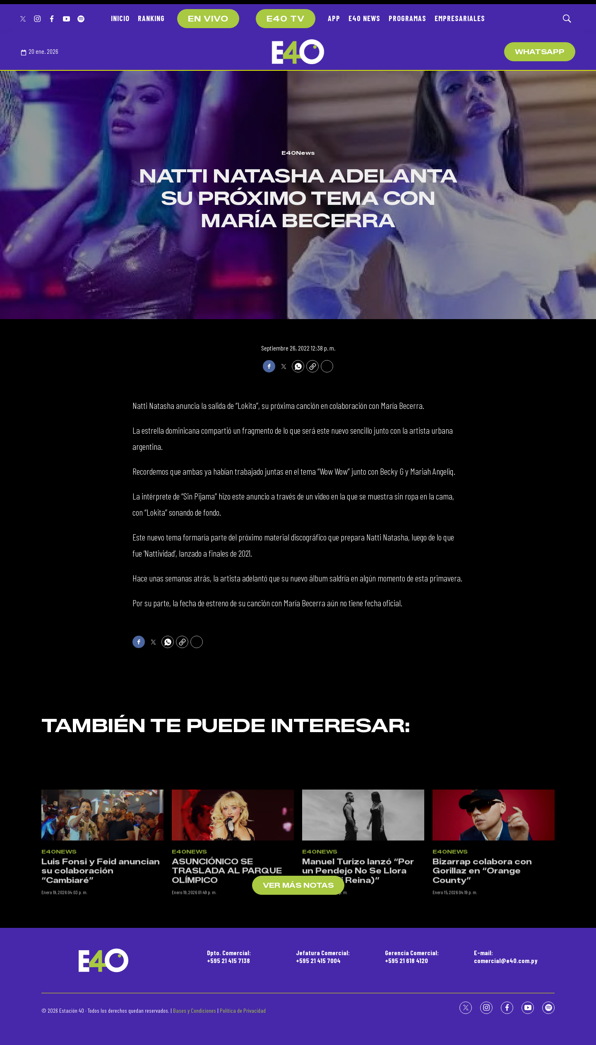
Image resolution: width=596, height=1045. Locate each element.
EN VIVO (208, 19)
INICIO (120, 18)
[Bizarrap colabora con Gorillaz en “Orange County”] (494, 863)
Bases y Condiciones (194, 1010)
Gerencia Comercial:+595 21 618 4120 (412, 956)
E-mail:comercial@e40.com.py (506, 956)
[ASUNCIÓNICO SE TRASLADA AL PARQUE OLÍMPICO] (233, 863)
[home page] (298, 51)
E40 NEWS (364, 18)
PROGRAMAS (407, 18)
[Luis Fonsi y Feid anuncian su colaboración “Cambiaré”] (102, 863)
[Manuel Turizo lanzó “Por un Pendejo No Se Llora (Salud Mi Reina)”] (363, 863)
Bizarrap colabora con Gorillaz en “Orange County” (482, 919)
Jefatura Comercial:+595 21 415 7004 (323, 956)
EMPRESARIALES (460, 18)
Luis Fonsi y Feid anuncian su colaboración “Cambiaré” (100, 919)
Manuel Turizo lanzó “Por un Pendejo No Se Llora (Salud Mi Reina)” (358, 919)
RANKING (151, 18)
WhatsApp (540, 52)
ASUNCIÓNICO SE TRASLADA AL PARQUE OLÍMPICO (227, 919)
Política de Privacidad (243, 1010)
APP (334, 18)
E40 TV (286, 19)
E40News (298, 152)
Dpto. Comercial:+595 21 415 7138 (229, 956)
